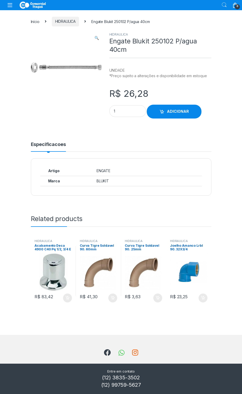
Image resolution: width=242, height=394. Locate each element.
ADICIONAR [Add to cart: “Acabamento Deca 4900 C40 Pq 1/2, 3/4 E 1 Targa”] (67, 298)
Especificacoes (48, 144)
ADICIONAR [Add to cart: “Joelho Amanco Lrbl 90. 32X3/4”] (203, 298)
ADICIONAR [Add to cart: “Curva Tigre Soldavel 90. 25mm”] (157, 298)
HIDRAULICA (65, 21)
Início (35, 21)
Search (224, 5)
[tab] (48, 146)
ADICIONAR (178, 111)
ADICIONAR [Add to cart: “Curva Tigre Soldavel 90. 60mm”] (112, 298)
